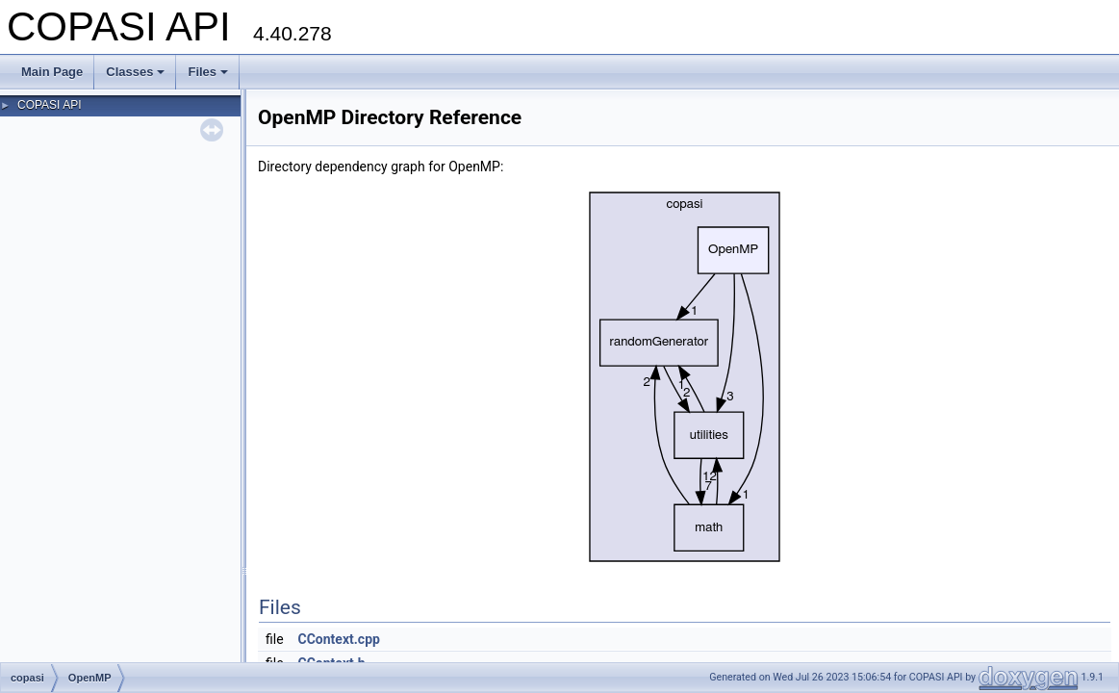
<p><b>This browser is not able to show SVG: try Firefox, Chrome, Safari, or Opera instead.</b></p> (685, 377)
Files (208, 71)
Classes (135, 71)
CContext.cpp (339, 639)
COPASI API (49, 105)
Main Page (52, 71)
